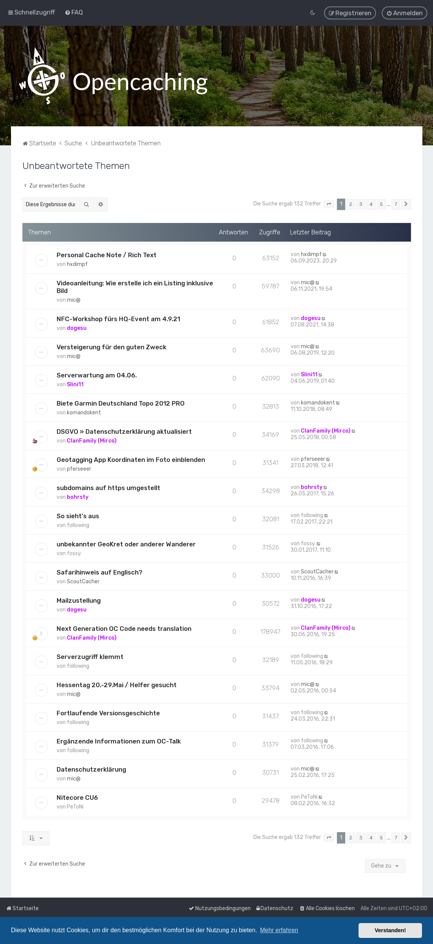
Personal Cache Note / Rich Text (106, 254)
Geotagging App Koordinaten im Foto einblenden (131, 459)
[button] (329, 203)
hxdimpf (77, 263)
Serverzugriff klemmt (90, 656)
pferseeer (79, 468)
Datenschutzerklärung (91, 768)
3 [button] (360, 203)
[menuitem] (74, 12)
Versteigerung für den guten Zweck (111, 346)
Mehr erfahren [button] (279, 930)
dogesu (77, 327)
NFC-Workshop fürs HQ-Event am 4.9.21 (118, 318)
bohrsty (77, 496)
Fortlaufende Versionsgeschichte (108, 712)
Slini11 (75, 383)
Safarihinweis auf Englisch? (99, 571)
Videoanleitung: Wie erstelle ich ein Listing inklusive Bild (135, 286)
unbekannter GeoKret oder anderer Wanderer (126, 543)
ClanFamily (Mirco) (92, 440)
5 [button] (381, 203)
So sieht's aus (78, 515)
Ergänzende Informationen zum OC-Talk (119, 740)
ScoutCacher (83, 581)
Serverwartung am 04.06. (97, 374)
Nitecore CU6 (77, 797)
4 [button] (371, 203)
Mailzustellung (79, 599)
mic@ (74, 299)
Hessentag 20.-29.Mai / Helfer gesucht (117, 684)
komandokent (84, 412)
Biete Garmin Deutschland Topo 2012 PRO (121, 402)
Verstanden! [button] (390, 930)
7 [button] (396, 203)
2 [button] (350, 203)
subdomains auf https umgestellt (108, 487)
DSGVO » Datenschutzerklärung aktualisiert (124, 431)
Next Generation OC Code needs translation (124, 628)
